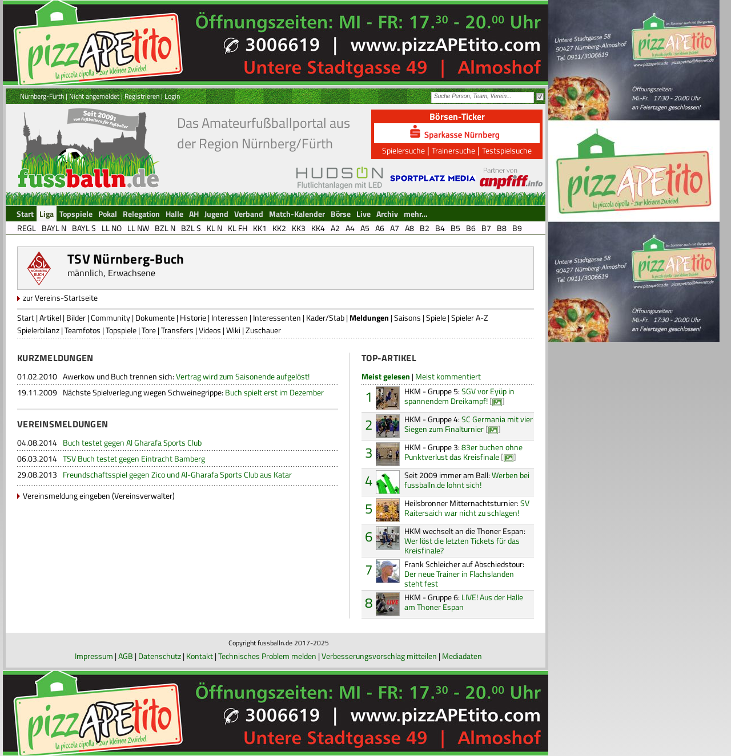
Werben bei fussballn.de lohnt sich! (466, 480)
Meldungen (369, 318)
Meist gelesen (386, 376)
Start (25, 318)
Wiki (233, 330)
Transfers (177, 330)
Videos (210, 330)
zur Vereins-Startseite (60, 298)
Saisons (407, 318)
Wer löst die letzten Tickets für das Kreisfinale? (464, 540)
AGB (125, 656)
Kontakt (199, 656)
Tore (149, 330)
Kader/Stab (325, 318)
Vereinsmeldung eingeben (66, 496)
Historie (193, 318)
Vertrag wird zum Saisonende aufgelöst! (186, 376)
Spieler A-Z (469, 318)
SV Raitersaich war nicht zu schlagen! (466, 508)
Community (110, 318)
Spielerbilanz (38, 330)
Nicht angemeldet (94, 96)
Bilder (76, 318)
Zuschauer (263, 330)
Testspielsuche (507, 150)
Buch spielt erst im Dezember (193, 392)
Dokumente (155, 318)
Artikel (50, 318)
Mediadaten (462, 656)
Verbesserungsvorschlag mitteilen (379, 656)
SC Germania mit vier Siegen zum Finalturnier (468, 424)
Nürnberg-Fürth (42, 96)
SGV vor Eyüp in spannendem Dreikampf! (459, 396)
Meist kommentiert (448, 376)
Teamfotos (83, 330)
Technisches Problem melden (267, 656)
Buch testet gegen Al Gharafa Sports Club (132, 442)
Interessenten (277, 318)
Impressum (94, 656)
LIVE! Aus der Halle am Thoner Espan (463, 602)
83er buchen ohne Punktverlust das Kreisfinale (463, 452)
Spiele (436, 318)
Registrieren (141, 96)
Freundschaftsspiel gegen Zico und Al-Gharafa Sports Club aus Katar (177, 474)
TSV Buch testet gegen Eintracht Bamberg (134, 458)
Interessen (229, 318)
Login (172, 96)
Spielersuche (403, 150)
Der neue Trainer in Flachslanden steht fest (464, 573)
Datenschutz (159, 656)
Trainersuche (453, 150)
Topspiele (121, 330)
